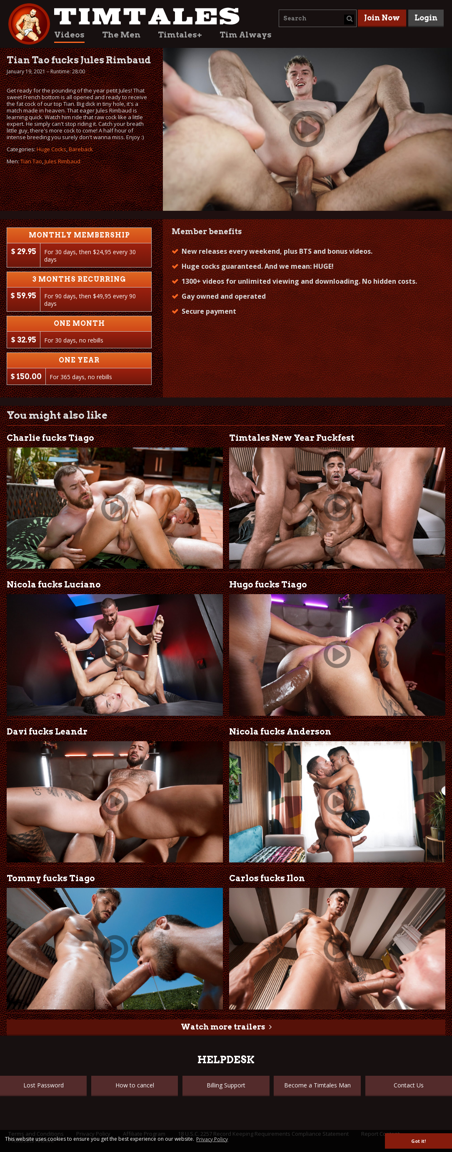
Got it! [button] (418, 1141)
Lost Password (43, 1085)
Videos (69, 34)
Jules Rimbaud (62, 161)
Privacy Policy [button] (212, 1139)
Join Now (382, 17)
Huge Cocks (51, 149)
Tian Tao (31, 161)
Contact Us (409, 1085)
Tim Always (246, 34)
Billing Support (226, 1085)
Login (426, 17)
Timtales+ (180, 34)
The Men (121, 34)
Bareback (81, 149)
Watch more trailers (223, 1026)
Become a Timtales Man (317, 1085)
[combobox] (318, 18)
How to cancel (134, 1085)
